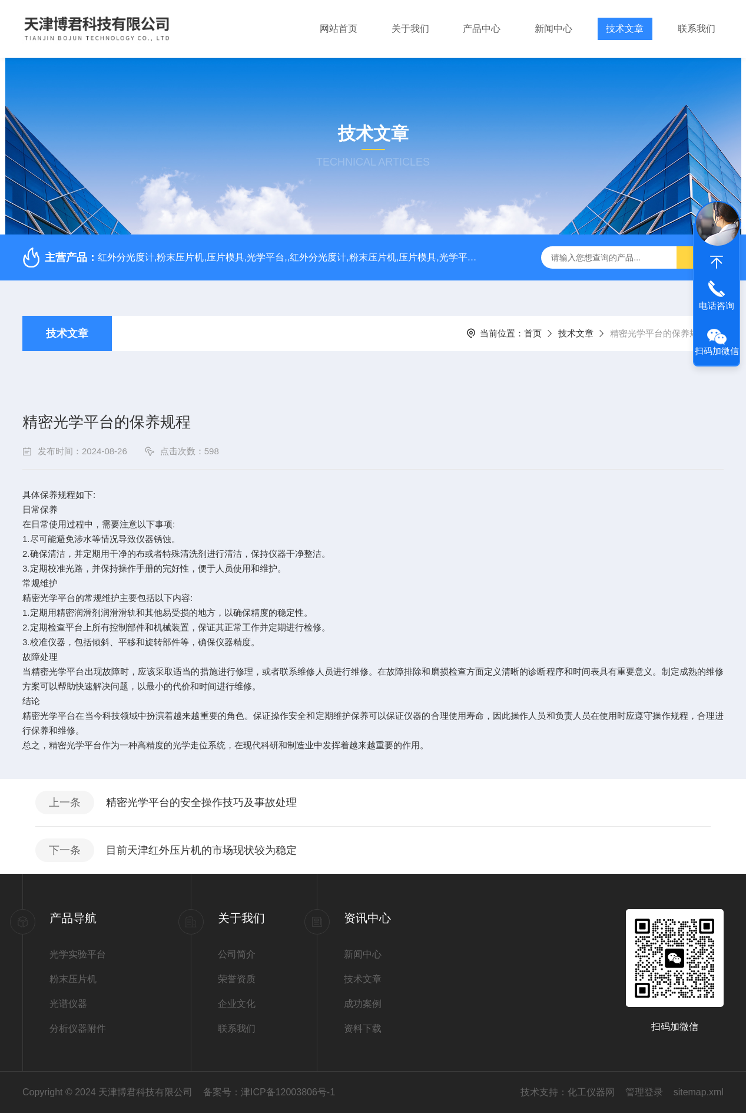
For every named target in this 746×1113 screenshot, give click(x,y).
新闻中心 (553, 29)
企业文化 (237, 1004)
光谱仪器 (68, 1004)
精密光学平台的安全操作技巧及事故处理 (201, 802)
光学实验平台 (77, 954)
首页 (533, 333)
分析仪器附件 (77, 1028)
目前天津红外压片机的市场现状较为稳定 (201, 850)
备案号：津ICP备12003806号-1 (269, 1092)
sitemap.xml (699, 1092)
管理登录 (644, 1092)
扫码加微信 (717, 351)
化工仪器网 (591, 1092)
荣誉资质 (237, 979)
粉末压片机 (73, 979)
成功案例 (363, 1004)
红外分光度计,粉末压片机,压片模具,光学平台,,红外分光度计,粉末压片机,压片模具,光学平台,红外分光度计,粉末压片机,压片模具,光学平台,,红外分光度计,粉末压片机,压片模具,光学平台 (291, 257)
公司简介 (237, 954)
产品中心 (481, 29)
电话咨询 (716, 305)
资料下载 (363, 1028)
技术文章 (625, 29)
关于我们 (410, 29)
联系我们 (696, 29)
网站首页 (338, 29)
